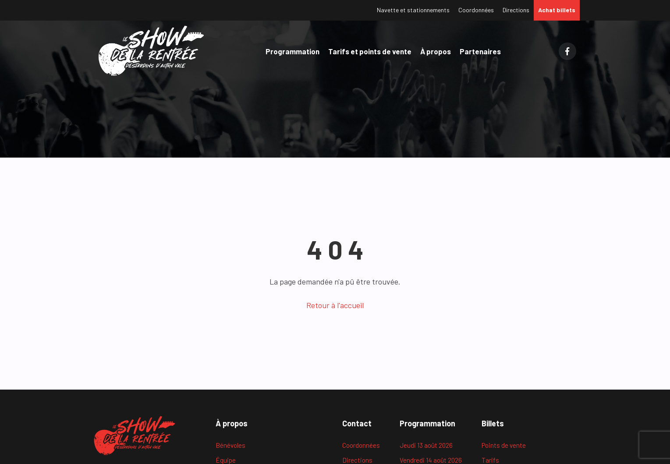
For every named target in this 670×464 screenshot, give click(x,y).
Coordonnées (476, 10)
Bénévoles (230, 445)
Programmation (292, 51)
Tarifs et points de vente (369, 51)
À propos (435, 51)
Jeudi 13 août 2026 (426, 445)
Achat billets (556, 10)
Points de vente (504, 445)
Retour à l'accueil (335, 305)
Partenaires (480, 51)
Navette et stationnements (413, 10)
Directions (516, 10)
